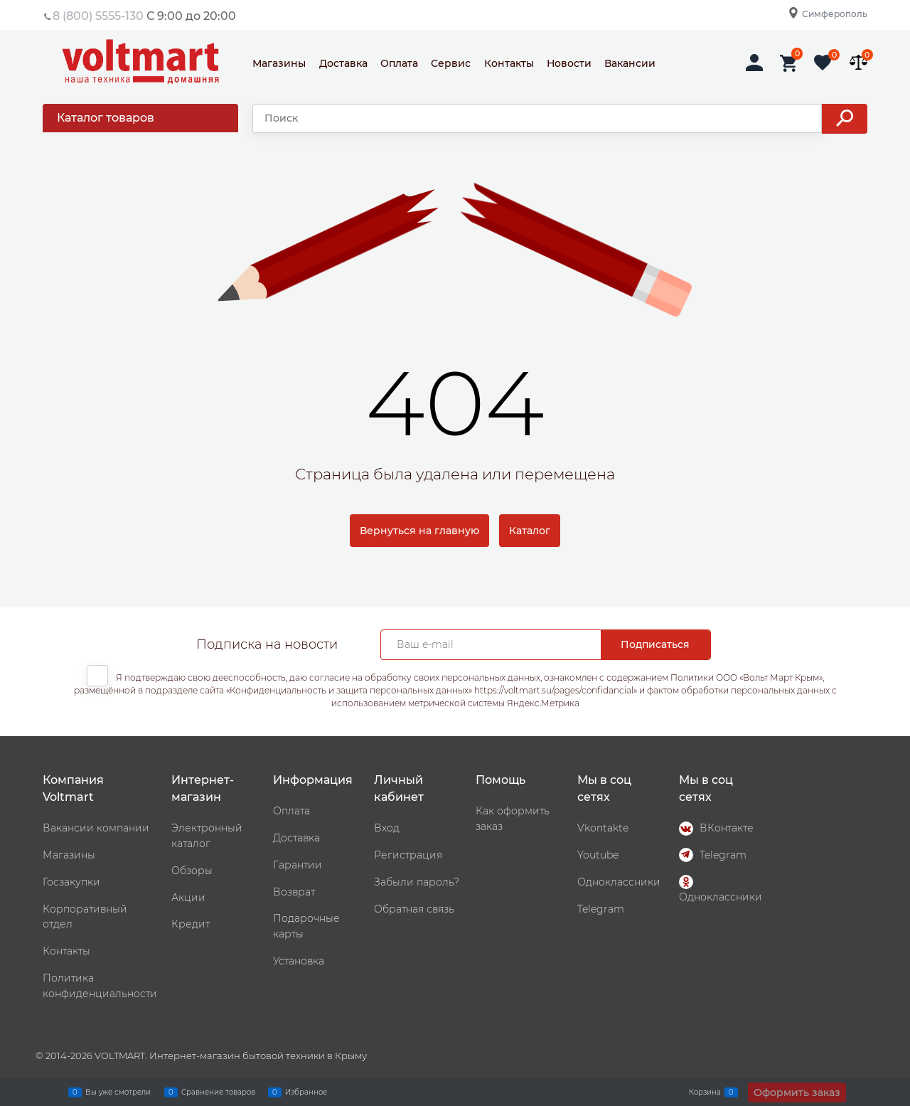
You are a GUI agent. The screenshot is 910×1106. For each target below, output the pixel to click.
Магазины (279, 63)
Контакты (509, 63)
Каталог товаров (105, 117)
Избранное (306, 1092)
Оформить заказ (797, 1092)
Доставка (343, 63)
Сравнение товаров (218, 1092)
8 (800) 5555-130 (98, 16)
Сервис (451, 63)
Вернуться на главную (419, 530)
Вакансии (629, 63)
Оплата (399, 63)
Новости (569, 63)
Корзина (705, 1092)
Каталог (529, 530)
